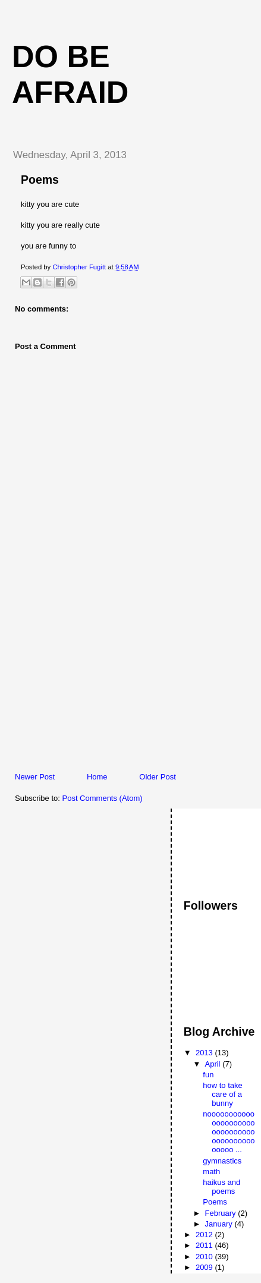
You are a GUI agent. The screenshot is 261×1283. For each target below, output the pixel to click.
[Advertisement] (92, 688)
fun (208, 1074)
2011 (205, 1245)
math (211, 1171)
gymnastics (222, 1160)
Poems (215, 1201)
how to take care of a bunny (223, 1094)
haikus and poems (221, 1187)
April (214, 1063)
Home (97, 776)
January (220, 1223)
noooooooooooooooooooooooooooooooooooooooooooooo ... (228, 1131)
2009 (205, 1267)
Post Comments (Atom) (102, 798)
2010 (205, 1256)
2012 (205, 1234)
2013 (205, 1052)
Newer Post (35, 776)
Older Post (157, 776)
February (221, 1213)
